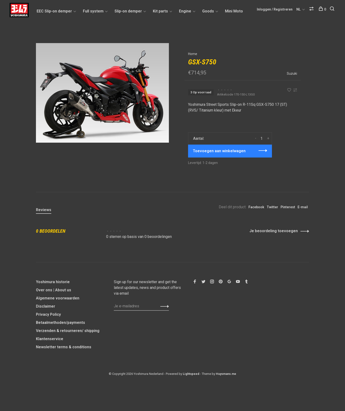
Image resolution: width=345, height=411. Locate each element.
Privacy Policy (48, 314)
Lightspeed (191, 374)
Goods (208, 11)
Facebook (256, 207)
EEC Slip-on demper (54, 11)
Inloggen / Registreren (275, 9)
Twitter (272, 207)
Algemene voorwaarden (57, 298)
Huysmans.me (226, 374)
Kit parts (160, 11)
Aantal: (198, 138)
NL (298, 9)
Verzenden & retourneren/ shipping (67, 330)
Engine (185, 11)
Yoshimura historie (53, 282)
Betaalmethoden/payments (60, 322)
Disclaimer (45, 306)
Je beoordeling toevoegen (273, 231)
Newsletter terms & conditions (63, 347)
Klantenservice (49, 339)
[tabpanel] (102, 93)
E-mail (303, 207)
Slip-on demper (128, 11)
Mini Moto (234, 11)
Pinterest (288, 207)
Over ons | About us (53, 290)
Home (192, 54)
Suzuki (292, 73)
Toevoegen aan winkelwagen (219, 151)
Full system (93, 11)
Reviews (43, 210)
